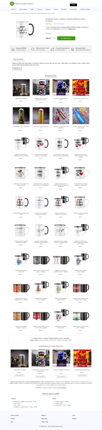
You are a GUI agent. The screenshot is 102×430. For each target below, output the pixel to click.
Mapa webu (44, 418)
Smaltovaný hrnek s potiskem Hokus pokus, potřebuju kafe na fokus (61, 242)
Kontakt (74, 418)
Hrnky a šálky (64, 340)
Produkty (16, 13)
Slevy (12, 421)
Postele (56, 9)
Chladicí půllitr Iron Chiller (21, 98)
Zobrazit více (17, 68)
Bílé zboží (63, 9)
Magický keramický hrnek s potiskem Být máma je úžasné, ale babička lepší (61, 185)
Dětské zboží (73, 9)
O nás (73, 415)
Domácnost (27, 13)
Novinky (13, 418)
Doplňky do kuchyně (49, 340)
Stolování (70, 340)
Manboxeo (56, 29)
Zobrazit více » (72, 29)
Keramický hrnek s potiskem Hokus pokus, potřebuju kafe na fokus (41, 242)
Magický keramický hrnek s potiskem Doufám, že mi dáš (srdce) (80, 156)
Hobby (32, 9)
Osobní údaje (44, 421)
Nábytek (13, 9)
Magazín (43, 415)
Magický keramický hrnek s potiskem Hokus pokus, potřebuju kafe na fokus (80, 242)
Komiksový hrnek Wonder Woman (80, 98)
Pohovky (48, 9)
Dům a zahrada (23, 9)
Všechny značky (15, 415)
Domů (12, 13)
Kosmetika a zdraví (85, 9)
